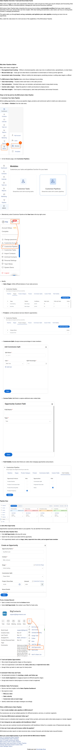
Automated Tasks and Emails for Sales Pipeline (13, 743)
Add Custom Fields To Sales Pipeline (10, 741)
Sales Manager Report (6, 746)
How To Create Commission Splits (9, 740)
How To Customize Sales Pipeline (9, 737)
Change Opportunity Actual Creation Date (11, 744)
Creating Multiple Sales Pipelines (9, 738)
